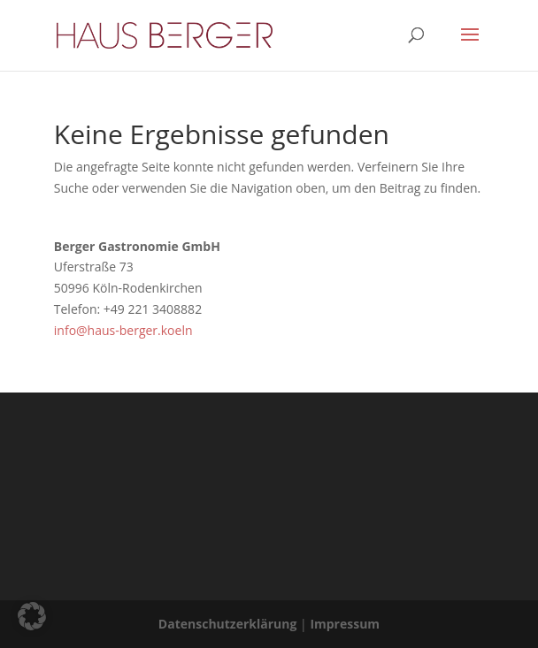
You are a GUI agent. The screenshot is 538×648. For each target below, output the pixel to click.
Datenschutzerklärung (227, 623)
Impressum (345, 623)
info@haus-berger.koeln (123, 330)
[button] (32, 616)
